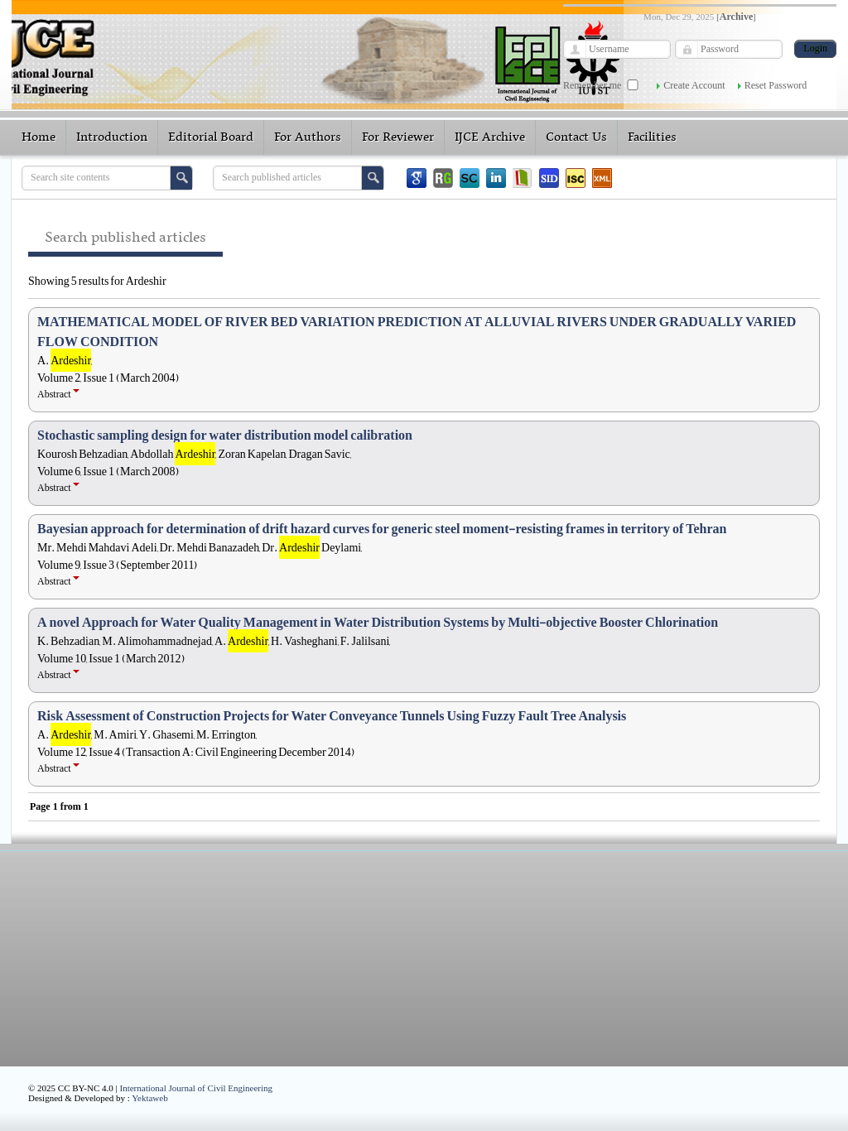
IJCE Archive (490, 137)
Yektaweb (150, 1098)
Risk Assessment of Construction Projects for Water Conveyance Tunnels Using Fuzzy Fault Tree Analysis (331, 716)
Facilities (652, 137)
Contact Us (576, 137)
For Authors (307, 137)
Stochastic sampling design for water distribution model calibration (224, 435)
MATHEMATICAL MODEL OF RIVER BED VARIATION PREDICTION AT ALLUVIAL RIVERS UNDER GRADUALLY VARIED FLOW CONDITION (416, 332)
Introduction (111, 137)
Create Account (694, 85)
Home (38, 137)
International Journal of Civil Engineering (196, 1088)
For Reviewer (398, 137)
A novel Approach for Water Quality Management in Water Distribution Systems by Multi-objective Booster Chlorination (377, 622)
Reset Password (775, 85)
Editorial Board (210, 137)
